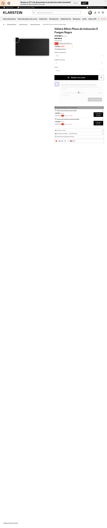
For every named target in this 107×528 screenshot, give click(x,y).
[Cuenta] (95, 12)
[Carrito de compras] (103, 12)
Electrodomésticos (11, 24)
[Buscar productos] (56, 13)
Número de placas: (59, 60)
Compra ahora (83, 3)
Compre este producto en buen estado (67, 110)
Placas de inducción (35, 24)
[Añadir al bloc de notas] (101, 77)
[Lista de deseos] (99, 12)
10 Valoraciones (58, 40)
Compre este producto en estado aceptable (68, 119)
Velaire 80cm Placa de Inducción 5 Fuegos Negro (54, 24)
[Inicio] (5, 24)
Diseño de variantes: (60, 52)
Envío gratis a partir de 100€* (27, 7)
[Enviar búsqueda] (34, 13)
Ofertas (103, 19)
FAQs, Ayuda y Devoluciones (96, 7)
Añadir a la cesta (76, 78)
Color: (56, 67)
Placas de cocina (23, 24)
